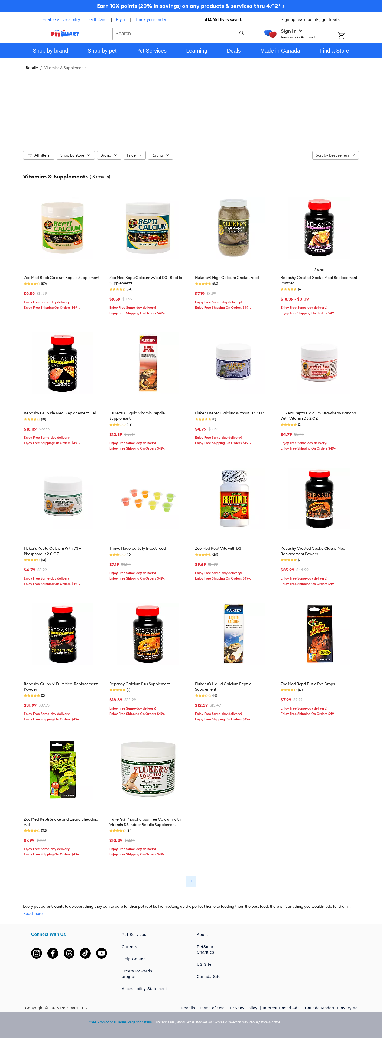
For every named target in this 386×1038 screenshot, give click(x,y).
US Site (204, 964)
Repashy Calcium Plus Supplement (139, 683)
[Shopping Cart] (348, 36)
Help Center (133, 959)
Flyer (121, 19)
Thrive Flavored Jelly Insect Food (137, 548)
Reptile (32, 67)
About (202, 934)
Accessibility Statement (144, 989)
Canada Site (209, 976)
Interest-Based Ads (282, 1008)
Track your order (151, 19)
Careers (129, 947)
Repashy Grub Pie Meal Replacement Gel (60, 413)
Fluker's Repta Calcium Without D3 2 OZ (229, 413)
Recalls (188, 1008)
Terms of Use (212, 1008)
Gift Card (98, 19)
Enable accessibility (61, 19)
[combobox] (180, 33)
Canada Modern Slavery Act (332, 1008)
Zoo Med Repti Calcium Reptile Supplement (61, 277)
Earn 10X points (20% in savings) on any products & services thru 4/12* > (191, 5)
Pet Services (134, 934)
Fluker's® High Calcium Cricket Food (227, 277)
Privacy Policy (244, 1008)
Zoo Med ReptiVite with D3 (218, 548)
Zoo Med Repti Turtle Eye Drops (308, 683)
